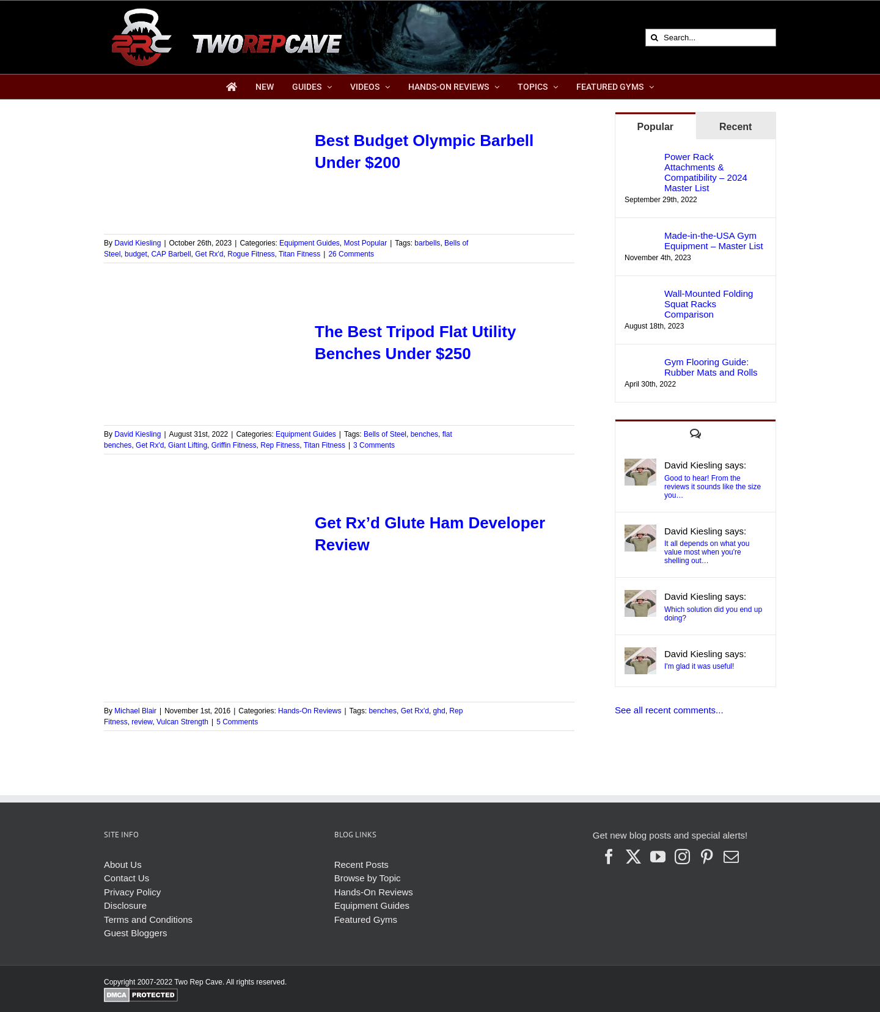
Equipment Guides (309, 243)
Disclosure (125, 905)
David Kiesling (137, 243)
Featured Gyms (365, 919)
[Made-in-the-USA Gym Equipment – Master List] (640, 236)
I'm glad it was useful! (699, 666)
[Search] (654, 37)
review (141, 722)
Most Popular (365, 243)
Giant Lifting (187, 445)
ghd (439, 711)
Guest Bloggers (135, 933)
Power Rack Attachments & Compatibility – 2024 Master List (705, 172)
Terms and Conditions (148, 919)
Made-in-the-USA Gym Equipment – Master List (713, 240)
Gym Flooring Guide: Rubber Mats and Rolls (711, 367)
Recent (735, 127)
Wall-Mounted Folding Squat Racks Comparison (708, 303)
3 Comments (374, 445)
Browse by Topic (367, 878)
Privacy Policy (132, 892)
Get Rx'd (209, 254)
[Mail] (731, 856)
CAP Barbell (171, 254)
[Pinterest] (706, 856)
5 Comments (237, 722)
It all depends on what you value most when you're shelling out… (706, 552)
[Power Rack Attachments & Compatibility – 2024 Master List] (640, 158)
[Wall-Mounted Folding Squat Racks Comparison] (640, 294)
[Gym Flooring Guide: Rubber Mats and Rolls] (640, 363)
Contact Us (126, 878)
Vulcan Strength (182, 722)
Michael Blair (135, 711)
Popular (655, 127)
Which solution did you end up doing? (713, 613)
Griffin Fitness (234, 445)
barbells (427, 243)
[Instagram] (682, 856)
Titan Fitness (299, 254)
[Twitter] (633, 856)
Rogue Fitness (250, 254)
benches (424, 434)
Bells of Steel (385, 434)
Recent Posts (361, 864)
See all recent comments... (669, 710)
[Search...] (710, 37)
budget (136, 254)
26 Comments (351, 254)
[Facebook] (609, 856)
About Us (123, 864)
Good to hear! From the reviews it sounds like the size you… (712, 487)
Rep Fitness (279, 445)
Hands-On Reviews (309, 711)
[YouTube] (658, 856)
